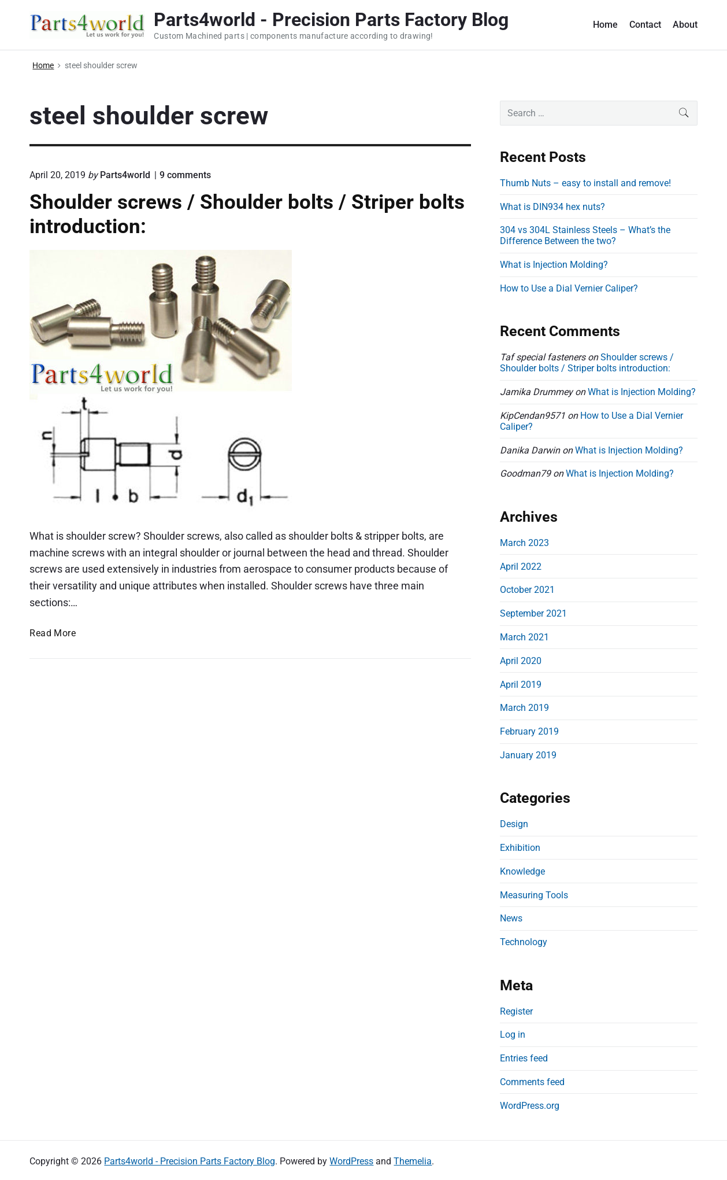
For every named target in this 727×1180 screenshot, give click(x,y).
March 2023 (524, 542)
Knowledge (522, 871)
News (511, 918)
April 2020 (520, 660)
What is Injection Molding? (554, 264)
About (685, 24)
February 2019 (529, 731)
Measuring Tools (534, 895)
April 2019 (520, 684)
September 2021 (533, 613)
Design (514, 823)
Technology (523, 941)
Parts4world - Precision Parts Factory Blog (189, 1161)
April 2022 (520, 566)
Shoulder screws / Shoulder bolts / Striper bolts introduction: (587, 363)
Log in (512, 1034)
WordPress (351, 1161)
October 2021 (527, 589)
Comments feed (532, 1081)
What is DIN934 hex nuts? (552, 206)
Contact (645, 24)
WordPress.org (529, 1105)
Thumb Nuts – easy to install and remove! (585, 183)
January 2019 (528, 755)
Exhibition (520, 847)
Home (605, 24)
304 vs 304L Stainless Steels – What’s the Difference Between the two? (585, 235)
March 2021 (524, 637)
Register (516, 1011)
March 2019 (524, 707)
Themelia (413, 1161)
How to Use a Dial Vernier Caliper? (569, 288)
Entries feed (524, 1058)
